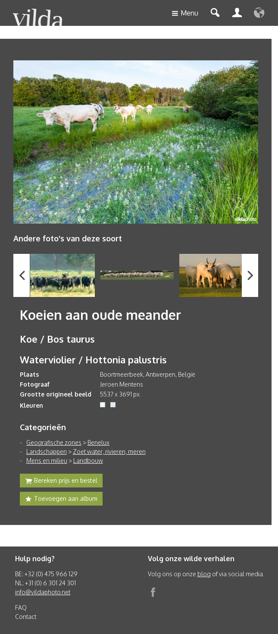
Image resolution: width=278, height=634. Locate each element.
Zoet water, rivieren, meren (109, 451)
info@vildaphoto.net (42, 592)
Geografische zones (53, 442)
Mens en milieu (46, 460)
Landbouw (88, 460)
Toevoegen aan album (61, 499)
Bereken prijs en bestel (61, 481)
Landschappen (46, 451)
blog (204, 574)
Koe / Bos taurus (57, 339)
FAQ (21, 607)
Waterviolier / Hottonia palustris (93, 359)
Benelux (98, 442)
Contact (25, 616)
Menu (185, 14)
